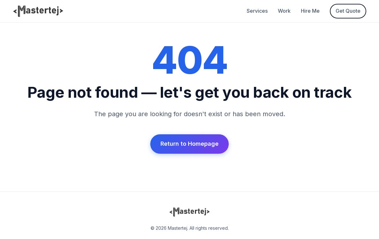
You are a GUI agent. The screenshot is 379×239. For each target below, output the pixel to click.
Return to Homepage (189, 143)
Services (257, 11)
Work (284, 11)
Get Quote (348, 11)
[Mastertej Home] (38, 11)
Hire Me (310, 11)
